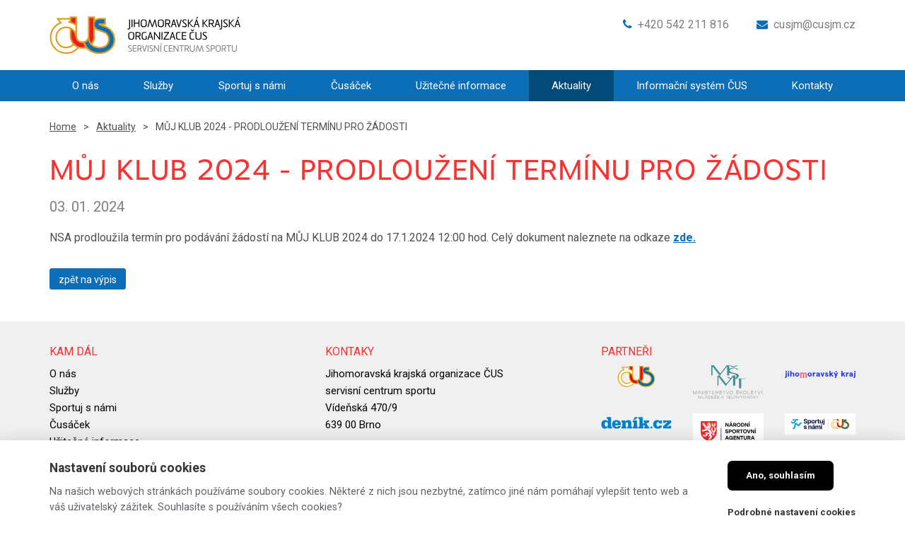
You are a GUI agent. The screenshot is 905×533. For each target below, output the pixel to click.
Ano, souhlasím (780, 475)
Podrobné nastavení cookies (792, 512)
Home (62, 126)
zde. (684, 237)
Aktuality (116, 126)
